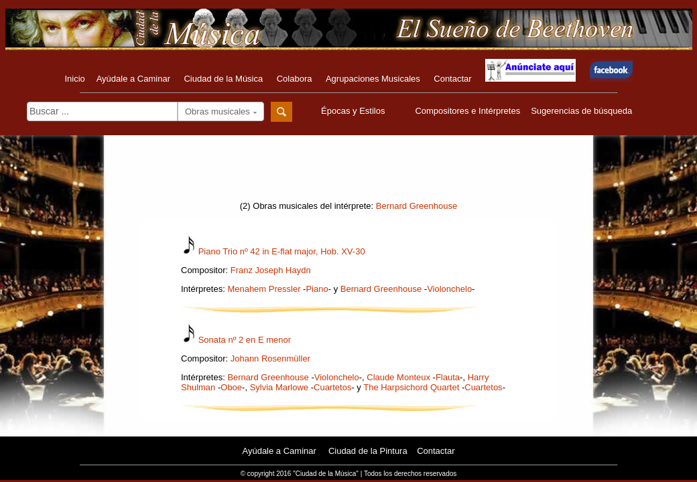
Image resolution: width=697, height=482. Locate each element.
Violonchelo (449, 289)
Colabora (294, 79)
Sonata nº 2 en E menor (244, 340)
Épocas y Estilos (354, 111)
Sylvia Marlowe (279, 387)
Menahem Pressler (263, 289)
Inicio (74, 79)
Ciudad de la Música (223, 79)
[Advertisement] (348, 172)
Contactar (452, 79)
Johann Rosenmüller (270, 358)
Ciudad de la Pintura (367, 451)
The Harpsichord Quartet (411, 387)
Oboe (231, 387)
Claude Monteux (398, 377)
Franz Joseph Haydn (271, 270)
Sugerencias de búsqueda (581, 111)
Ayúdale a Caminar (133, 79)
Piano (317, 289)
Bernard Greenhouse (416, 206)
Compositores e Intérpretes (467, 111)
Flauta (448, 377)
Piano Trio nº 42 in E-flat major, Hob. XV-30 (281, 251)
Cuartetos (332, 387)
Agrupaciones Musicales (373, 79)
